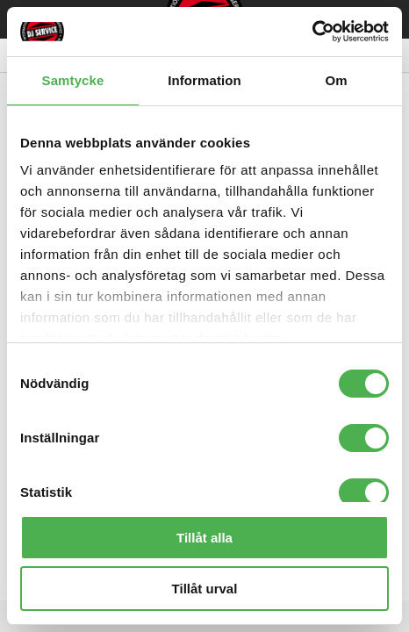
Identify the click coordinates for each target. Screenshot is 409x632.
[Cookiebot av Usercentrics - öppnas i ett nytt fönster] (312, 31)
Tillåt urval (205, 588)
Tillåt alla (204, 537)
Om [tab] (336, 80)
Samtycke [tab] (73, 80)
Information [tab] (204, 80)
